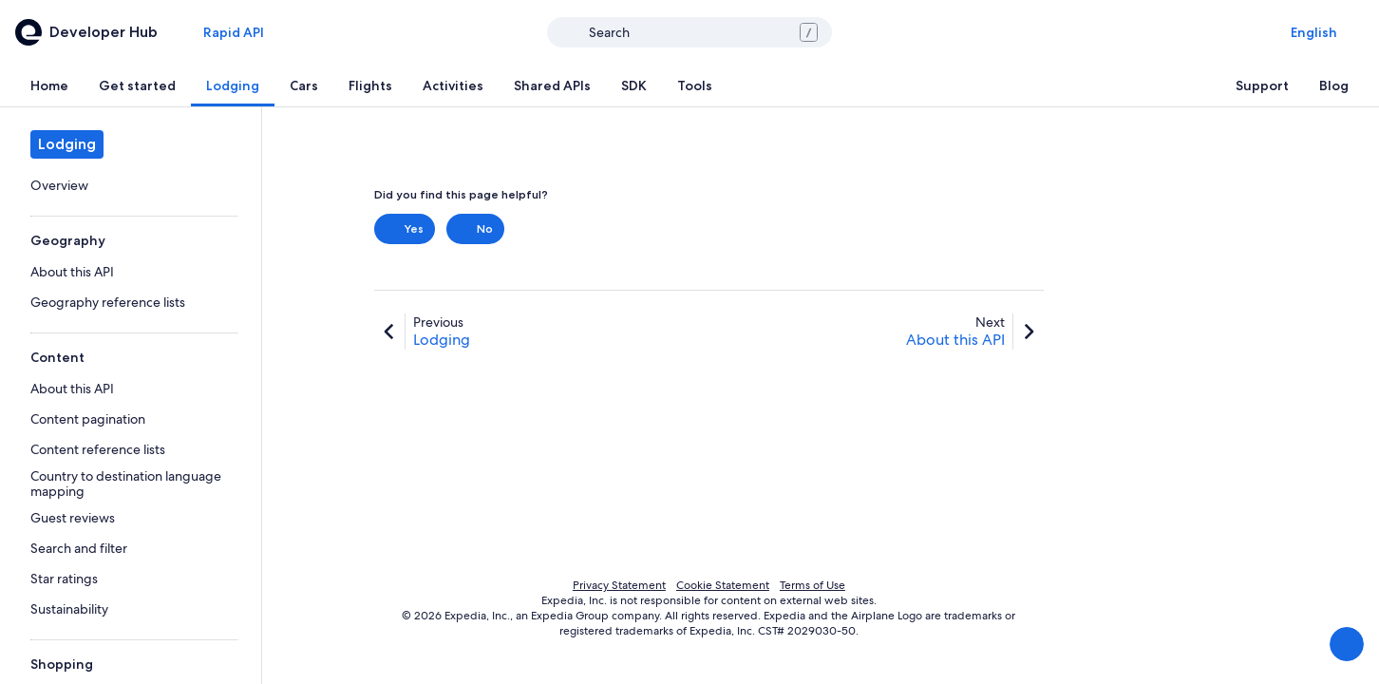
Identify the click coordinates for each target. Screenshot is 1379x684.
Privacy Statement (619, 585)
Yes (405, 229)
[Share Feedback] (1347, 644)
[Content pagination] (130, 419)
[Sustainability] (130, 609)
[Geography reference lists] (130, 302)
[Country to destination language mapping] (130, 484)
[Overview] (130, 185)
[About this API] (130, 271)
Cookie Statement (722, 585)
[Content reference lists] (130, 449)
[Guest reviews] (130, 518)
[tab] (49, 85)
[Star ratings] (130, 578)
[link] (130, 185)
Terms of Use (812, 585)
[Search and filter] (130, 548)
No (475, 229)
